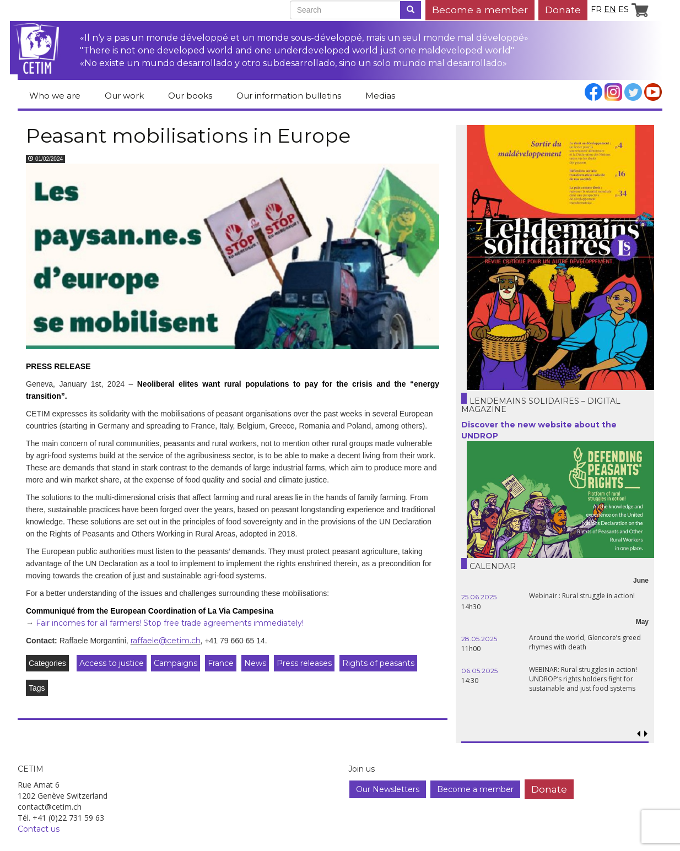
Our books (190, 95)
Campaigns (175, 663)
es (623, 9)
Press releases (304, 663)
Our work (124, 95)
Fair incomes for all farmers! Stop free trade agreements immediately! (170, 623)
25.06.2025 (478, 597)
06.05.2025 (479, 670)
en (610, 9)
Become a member (480, 9)
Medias (380, 95)
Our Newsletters (387, 789)
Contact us (39, 829)
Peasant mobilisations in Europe (188, 135)
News (255, 663)
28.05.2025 (479, 639)
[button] (646, 734)
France (221, 663)
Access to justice (111, 663)
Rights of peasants (378, 663)
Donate (563, 9)
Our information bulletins (288, 95)
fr (596, 9)
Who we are (54, 95)
